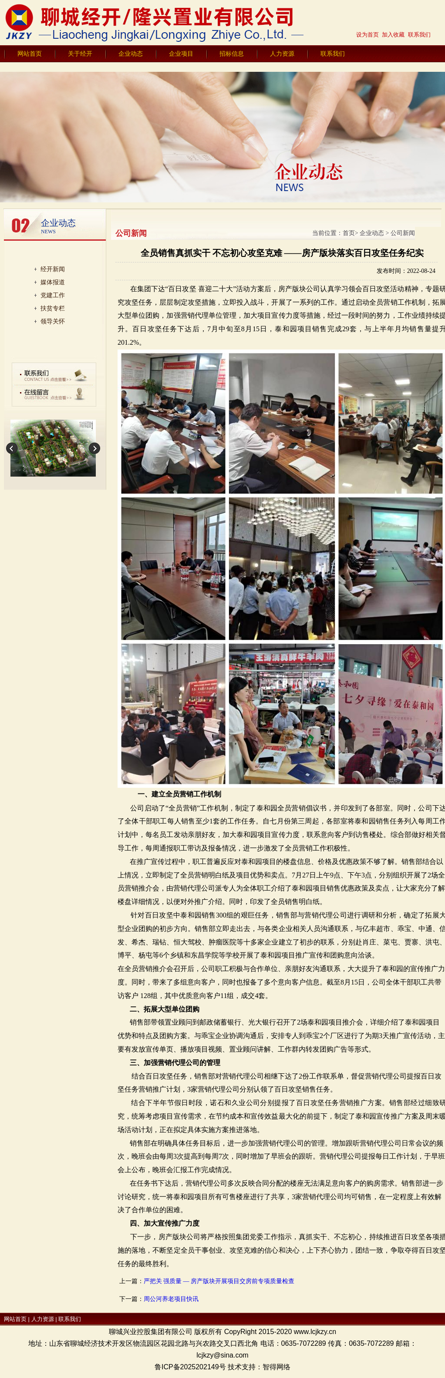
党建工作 (52, 295)
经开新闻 (52, 269)
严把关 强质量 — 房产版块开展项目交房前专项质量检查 (219, 1281)
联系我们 (332, 53)
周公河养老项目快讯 (171, 1299)
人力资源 (282, 53)
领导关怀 (52, 321)
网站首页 (29, 53)
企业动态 (130, 53)
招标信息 (231, 53)
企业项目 (181, 53)
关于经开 (80, 53)
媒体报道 (52, 282)
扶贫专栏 (52, 308)
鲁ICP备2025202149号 (190, 1367)
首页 (349, 233)
